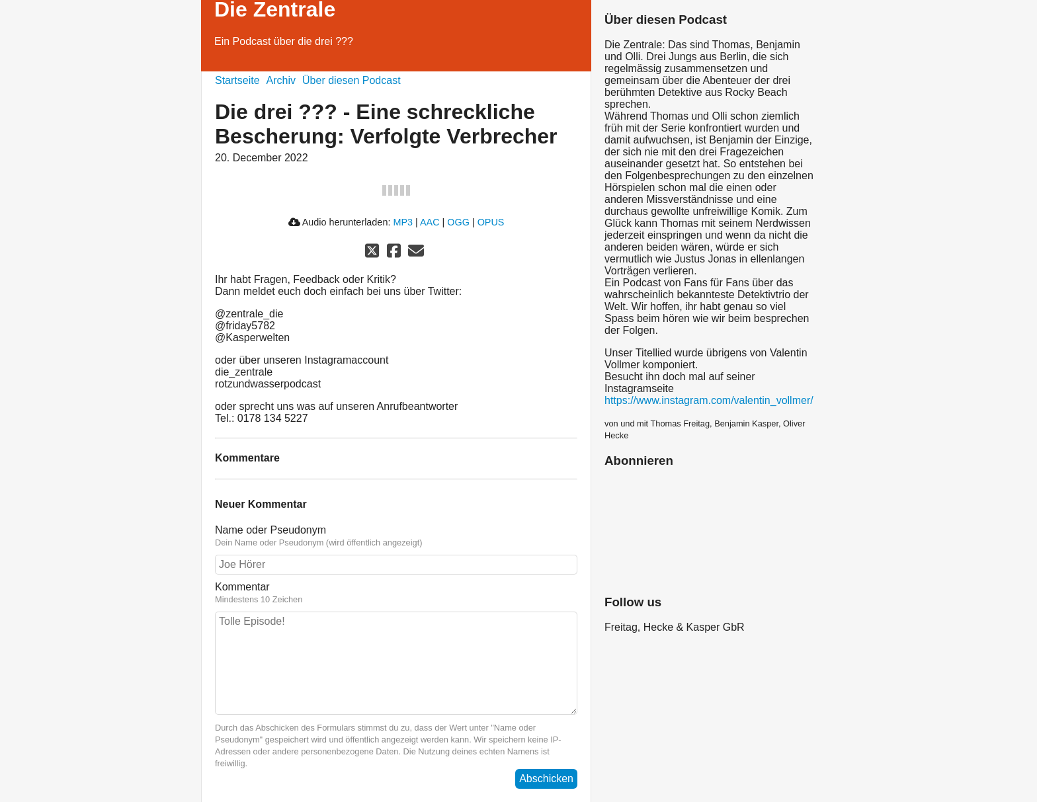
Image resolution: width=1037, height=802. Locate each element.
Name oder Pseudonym (396, 536)
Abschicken (546, 778)
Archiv (281, 80)
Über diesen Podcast (351, 80)
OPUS (491, 222)
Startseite (237, 80)
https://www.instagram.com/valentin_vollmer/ (708, 400)
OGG (458, 222)
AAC (430, 222)
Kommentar (396, 593)
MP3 (403, 222)
